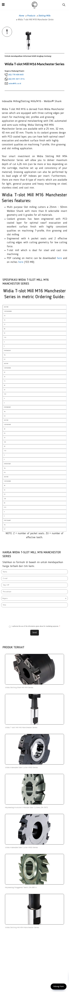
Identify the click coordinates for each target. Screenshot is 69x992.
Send (34, 632)
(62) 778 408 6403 (16, 75)
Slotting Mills (44, 16)
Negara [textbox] (5, 598)
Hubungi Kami (58, 987)
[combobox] (34, 598)
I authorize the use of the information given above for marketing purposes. (34, 626)
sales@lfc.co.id (15, 84)
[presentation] (35, 616)
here (59, 258)
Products (31, 16)
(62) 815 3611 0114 (16, 79)
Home (21, 16)
